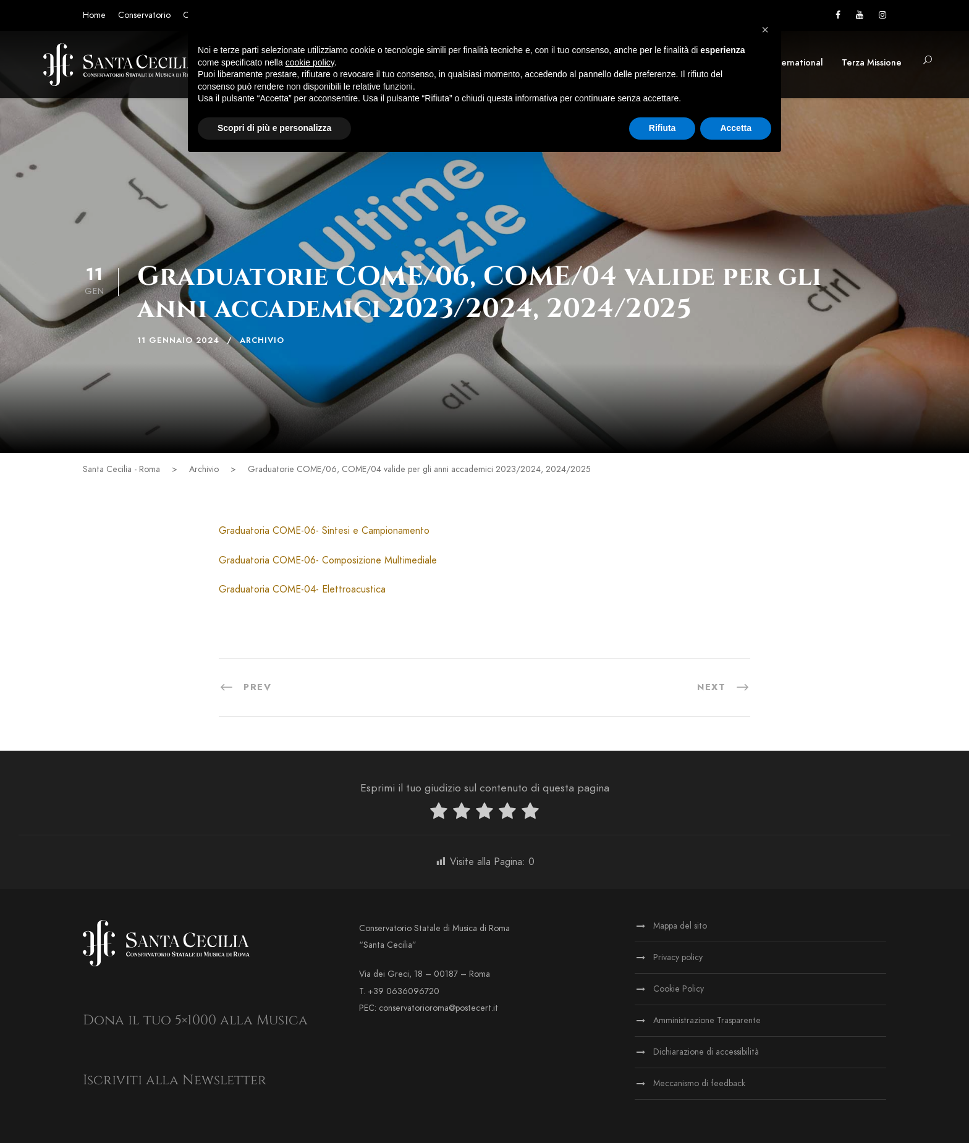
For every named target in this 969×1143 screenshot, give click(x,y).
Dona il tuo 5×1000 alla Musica (195, 1020)
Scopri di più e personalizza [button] (274, 128)
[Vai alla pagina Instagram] (882, 15)
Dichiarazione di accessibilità (706, 1052)
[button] (927, 61)
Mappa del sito (680, 926)
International (796, 63)
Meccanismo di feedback (699, 1083)
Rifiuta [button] (662, 128)
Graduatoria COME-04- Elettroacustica (302, 589)
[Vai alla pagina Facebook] (838, 15)
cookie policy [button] (310, 62)
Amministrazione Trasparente (707, 1020)
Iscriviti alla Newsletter (174, 1080)
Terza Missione (872, 63)
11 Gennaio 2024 (178, 340)
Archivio (262, 340)
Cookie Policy (678, 989)
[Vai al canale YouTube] (859, 15)
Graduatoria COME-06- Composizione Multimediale (328, 560)
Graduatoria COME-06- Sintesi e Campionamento (324, 531)
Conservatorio (144, 15)
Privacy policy (678, 957)
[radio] (438, 813)
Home (94, 15)
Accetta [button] (735, 128)
